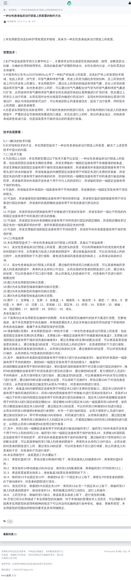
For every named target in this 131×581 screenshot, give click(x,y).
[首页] (4, 9)
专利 (10, 521)
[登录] (130, 3)
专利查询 (12, 10)
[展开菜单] (5, 3)
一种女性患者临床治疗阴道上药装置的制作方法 (40, 10)
